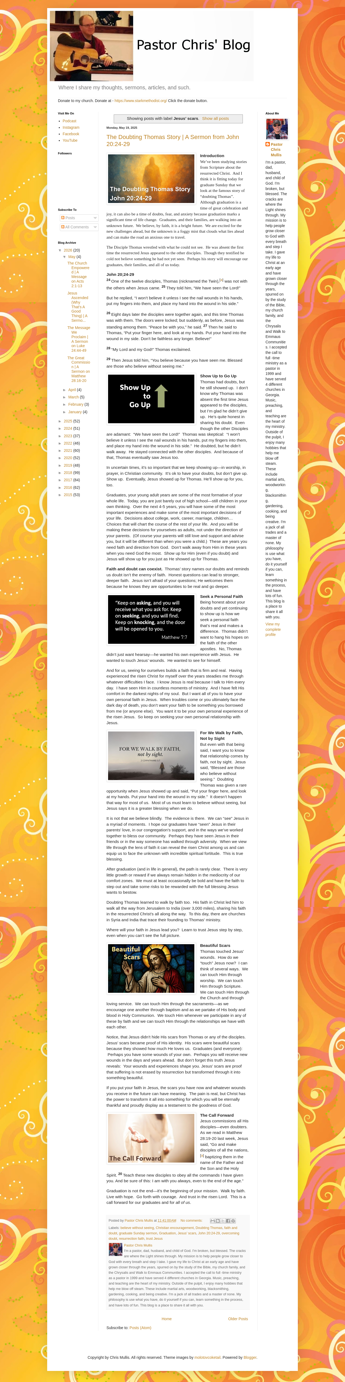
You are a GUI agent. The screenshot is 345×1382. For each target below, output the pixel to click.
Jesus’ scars (187, 1233)
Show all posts (215, 118)
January (75, 412)
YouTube (70, 140)
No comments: (192, 1220)
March (74, 397)
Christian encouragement (175, 1228)
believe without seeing (137, 1228)
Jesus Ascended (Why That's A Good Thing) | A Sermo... (77, 307)
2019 (68, 465)
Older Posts (238, 1319)
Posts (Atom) (140, 1328)
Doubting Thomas (209, 1228)
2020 (68, 458)
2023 (68, 436)
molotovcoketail (208, 1357)
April (72, 390)
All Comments (75, 227)
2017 (68, 480)
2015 (68, 495)
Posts (68, 218)
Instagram (71, 127)
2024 (68, 428)
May (72, 257)
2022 (68, 443)
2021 (68, 450)
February (76, 404)
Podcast (70, 121)
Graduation (167, 1233)
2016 (68, 487)
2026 (68, 250)
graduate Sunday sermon (138, 1233)
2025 (68, 421)
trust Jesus (154, 1239)
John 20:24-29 (209, 1233)
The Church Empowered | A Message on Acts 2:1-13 (78, 274)
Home (167, 1319)
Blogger (250, 1357)
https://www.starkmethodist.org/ (141, 101)
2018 (68, 472)
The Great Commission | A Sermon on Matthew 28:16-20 (78, 369)
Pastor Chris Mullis (277, 149)
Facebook (71, 134)
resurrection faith (131, 1239)
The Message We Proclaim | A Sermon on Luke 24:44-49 (78, 339)
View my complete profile (273, 629)
